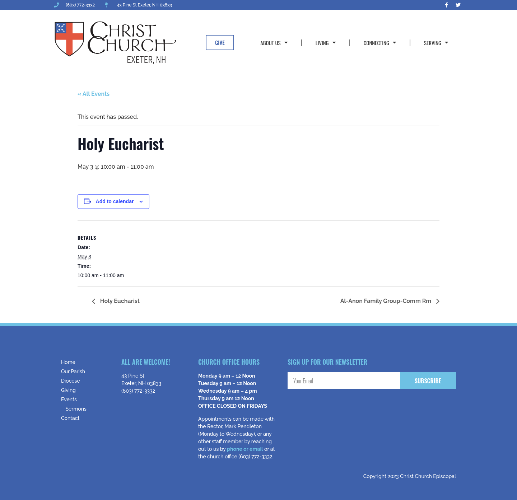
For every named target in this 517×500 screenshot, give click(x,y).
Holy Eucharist (119, 301)
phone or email (245, 449)
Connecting (380, 42)
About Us (273, 42)
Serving (436, 42)
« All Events (94, 93)
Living (326, 42)
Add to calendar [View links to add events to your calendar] (115, 201)
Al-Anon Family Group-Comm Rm (386, 301)
